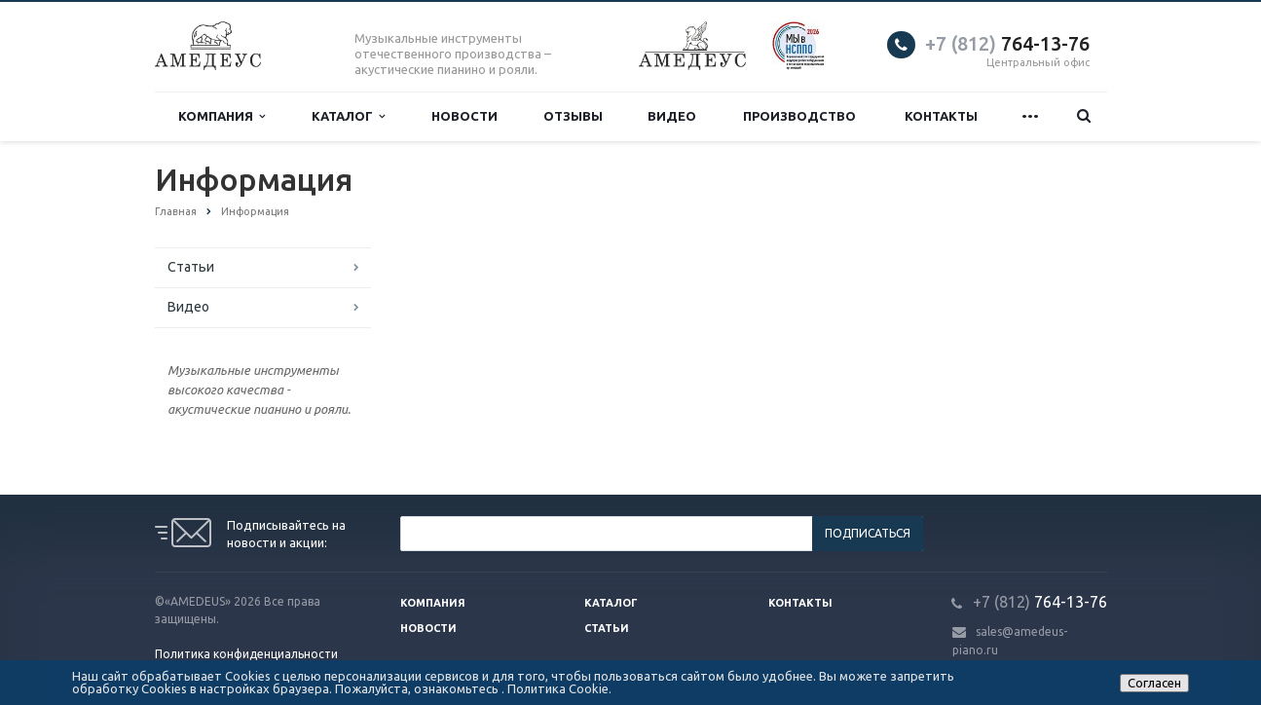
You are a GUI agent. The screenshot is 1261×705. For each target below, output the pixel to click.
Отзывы (573, 116)
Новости (464, 116)
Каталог (348, 116)
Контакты (941, 116)
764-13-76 (1007, 43)
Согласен (1154, 682)
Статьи (190, 267)
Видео (672, 116)
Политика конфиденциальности (246, 654)
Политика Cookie (558, 688)
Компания (221, 116)
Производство (799, 116)
